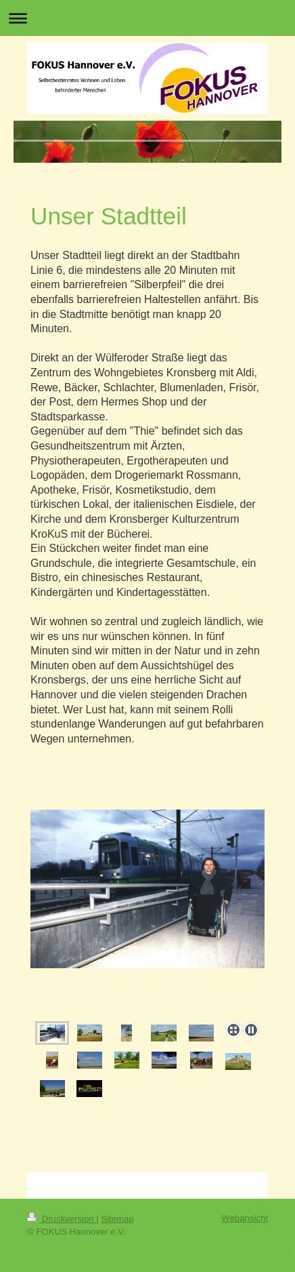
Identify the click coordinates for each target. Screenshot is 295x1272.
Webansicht (244, 1218)
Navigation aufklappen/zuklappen (147, 18)
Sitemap (117, 1219)
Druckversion (61, 1219)
